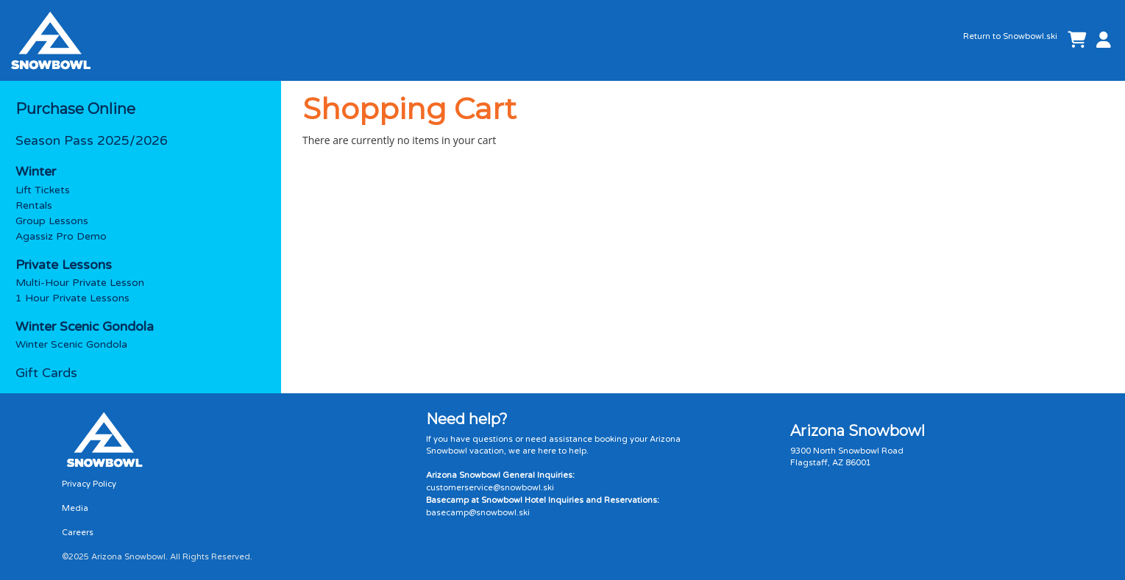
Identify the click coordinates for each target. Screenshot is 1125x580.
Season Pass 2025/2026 (91, 140)
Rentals (33, 205)
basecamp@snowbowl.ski (478, 513)
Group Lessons (51, 221)
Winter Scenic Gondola (71, 344)
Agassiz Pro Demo (61, 236)
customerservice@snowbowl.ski (490, 488)
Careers (77, 532)
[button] (1101, 41)
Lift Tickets (42, 190)
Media (75, 508)
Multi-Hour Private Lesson (79, 282)
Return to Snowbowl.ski (1010, 36)
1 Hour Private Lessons (72, 298)
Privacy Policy (89, 484)
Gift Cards (46, 373)
